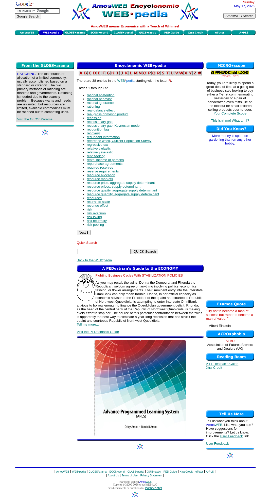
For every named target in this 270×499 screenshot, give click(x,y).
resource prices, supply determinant (113, 186)
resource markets (100, 179)
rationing (93, 106)
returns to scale (98, 202)
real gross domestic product (108, 114)
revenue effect (97, 205)
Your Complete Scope (230, 113)
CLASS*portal (136, 471)
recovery (93, 133)
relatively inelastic (100, 152)
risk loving (94, 217)
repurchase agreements (105, 164)
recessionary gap (100, 122)
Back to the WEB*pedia (94, 260)
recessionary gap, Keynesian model (113, 125)
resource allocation (101, 175)
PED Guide (170, 471)
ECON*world (116, 471)
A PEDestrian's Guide (222, 364)
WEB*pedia (79, 471)
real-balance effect (101, 110)
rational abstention (101, 95)
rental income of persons (105, 160)
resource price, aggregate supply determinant (121, 183)
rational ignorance (100, 103)
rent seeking (96, 156)
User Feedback (231, 436)
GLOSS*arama (97, 471)
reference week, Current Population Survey (119, 141)
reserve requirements (103, 171)
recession (94, 118)
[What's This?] (230, 75)
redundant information (103, 137)
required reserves (100, 167)
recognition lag (98, 129)
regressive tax (97, 145)
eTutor (199, 471)
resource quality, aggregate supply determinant (122, 190)
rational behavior (99, 99)
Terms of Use (130, 475)
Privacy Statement (151, 475)
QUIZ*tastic (153, 471)
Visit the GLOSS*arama (35, 119)
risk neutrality (97, 221)
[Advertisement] (135, 47)
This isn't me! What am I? (230, 120)
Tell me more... (88, 324)
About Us (113, 475)
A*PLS (210, 471)
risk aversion (96, 213)
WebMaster (153, 488)
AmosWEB (62, 471)
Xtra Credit (214, 367)
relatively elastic (99, 148)
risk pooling (95, 225)
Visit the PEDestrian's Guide (98, 332)
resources (94, 198)
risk (89, 209)
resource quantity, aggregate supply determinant (123, 194)
